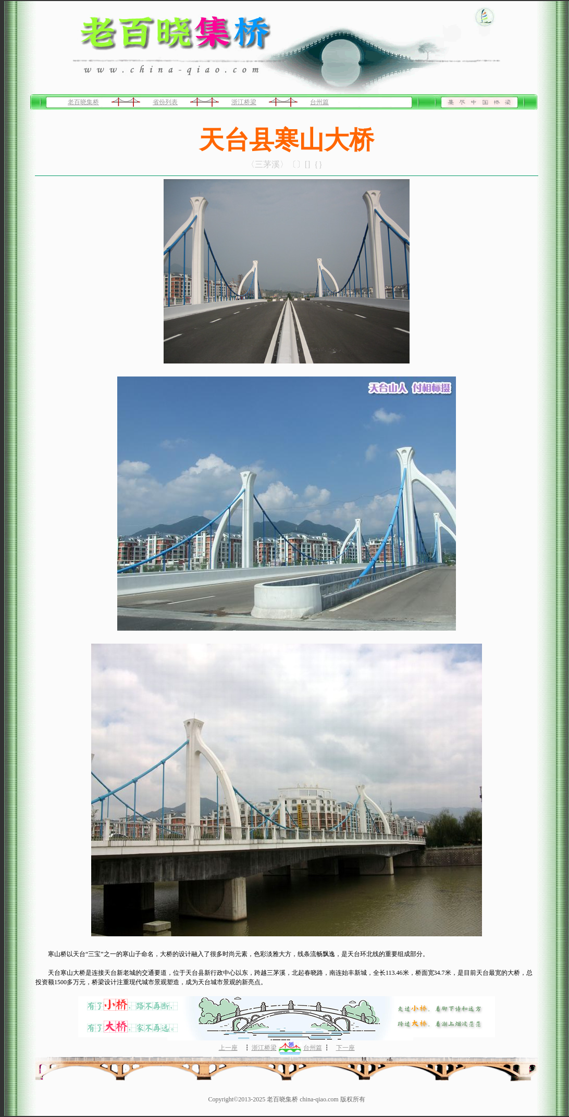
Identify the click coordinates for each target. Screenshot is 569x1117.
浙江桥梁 (243, 102)
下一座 (345, 1047)
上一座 (228, 1047)
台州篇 (319, 102)
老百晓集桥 (83, 102)
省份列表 (165, 102)
